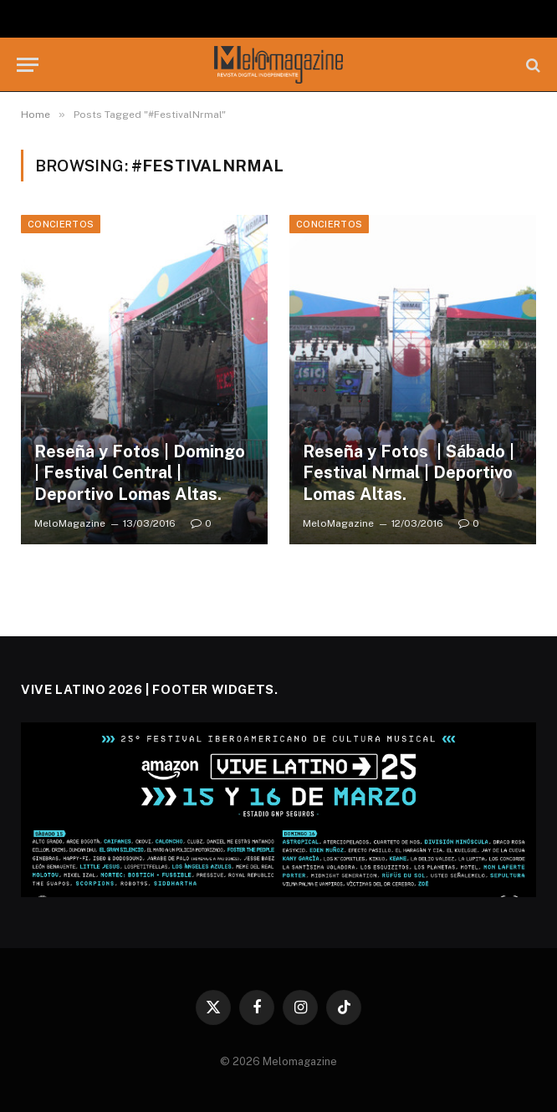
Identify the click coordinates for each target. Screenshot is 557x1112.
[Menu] (27, 65)
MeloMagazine (69, 523)
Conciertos (61, 224)
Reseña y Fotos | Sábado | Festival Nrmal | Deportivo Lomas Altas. (408, 472)
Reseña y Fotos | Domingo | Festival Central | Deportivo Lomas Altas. (139, 472)
